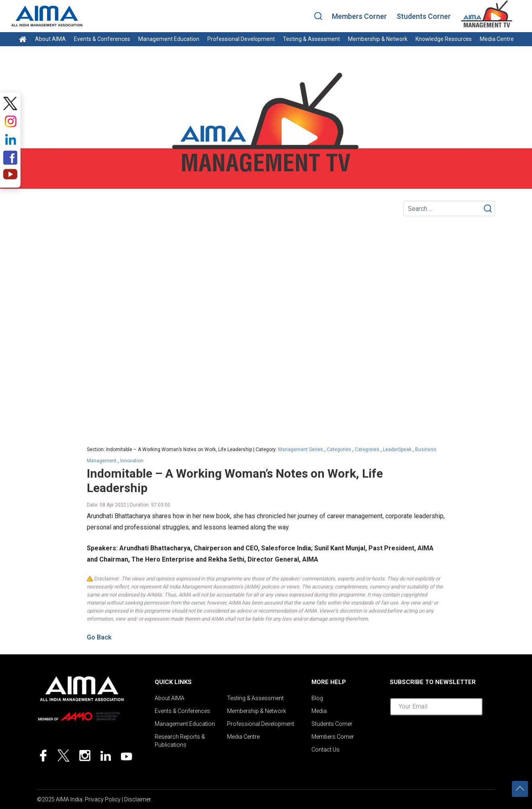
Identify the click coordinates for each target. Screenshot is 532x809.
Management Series (300, 449)
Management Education (168, 39)
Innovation (131, 461)
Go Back (99, 637)
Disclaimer (137, 799)
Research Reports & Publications (180, 740)
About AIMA (50, 39)
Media (319, 711)
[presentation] (451, 737)
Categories (339, 449)
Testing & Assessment (311, 39)
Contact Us (325, 749)
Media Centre (497, 39)
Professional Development (241, 39)
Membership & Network (377, 39)
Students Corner (424, 16)
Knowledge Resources (443, 39)
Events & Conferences (102, 39)
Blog (317, 698)
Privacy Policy (103, 799)
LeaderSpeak (397, 449)
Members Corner (359, 16)
